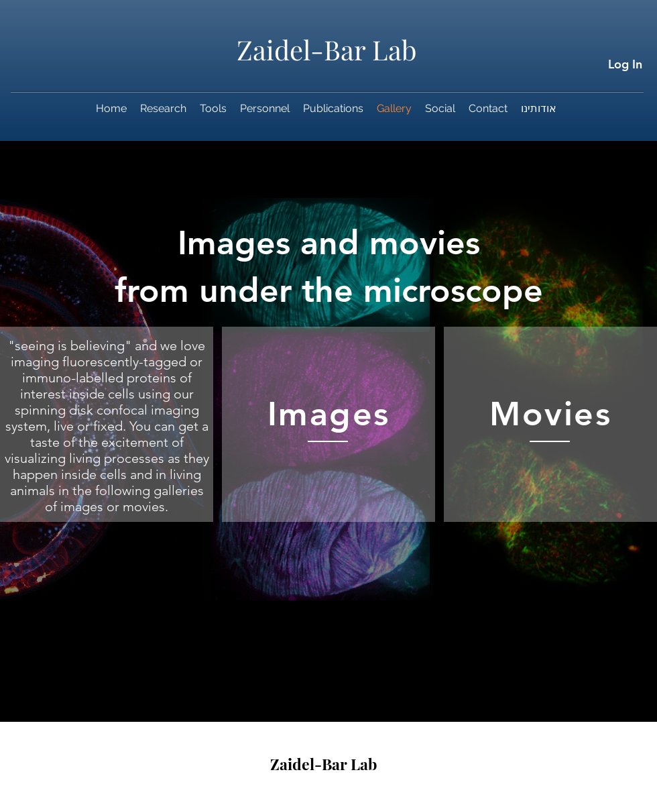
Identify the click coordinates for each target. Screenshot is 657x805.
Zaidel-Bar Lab (327, 49)
